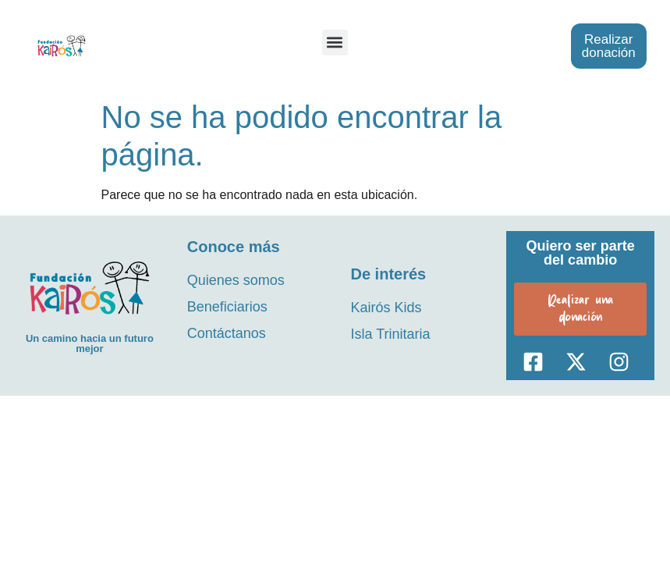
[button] (335, 42)
